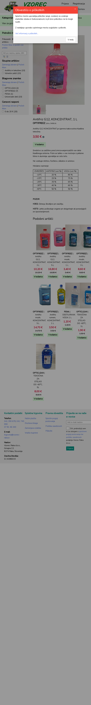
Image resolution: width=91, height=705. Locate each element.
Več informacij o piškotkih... (26, 33)
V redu (71, 39)
